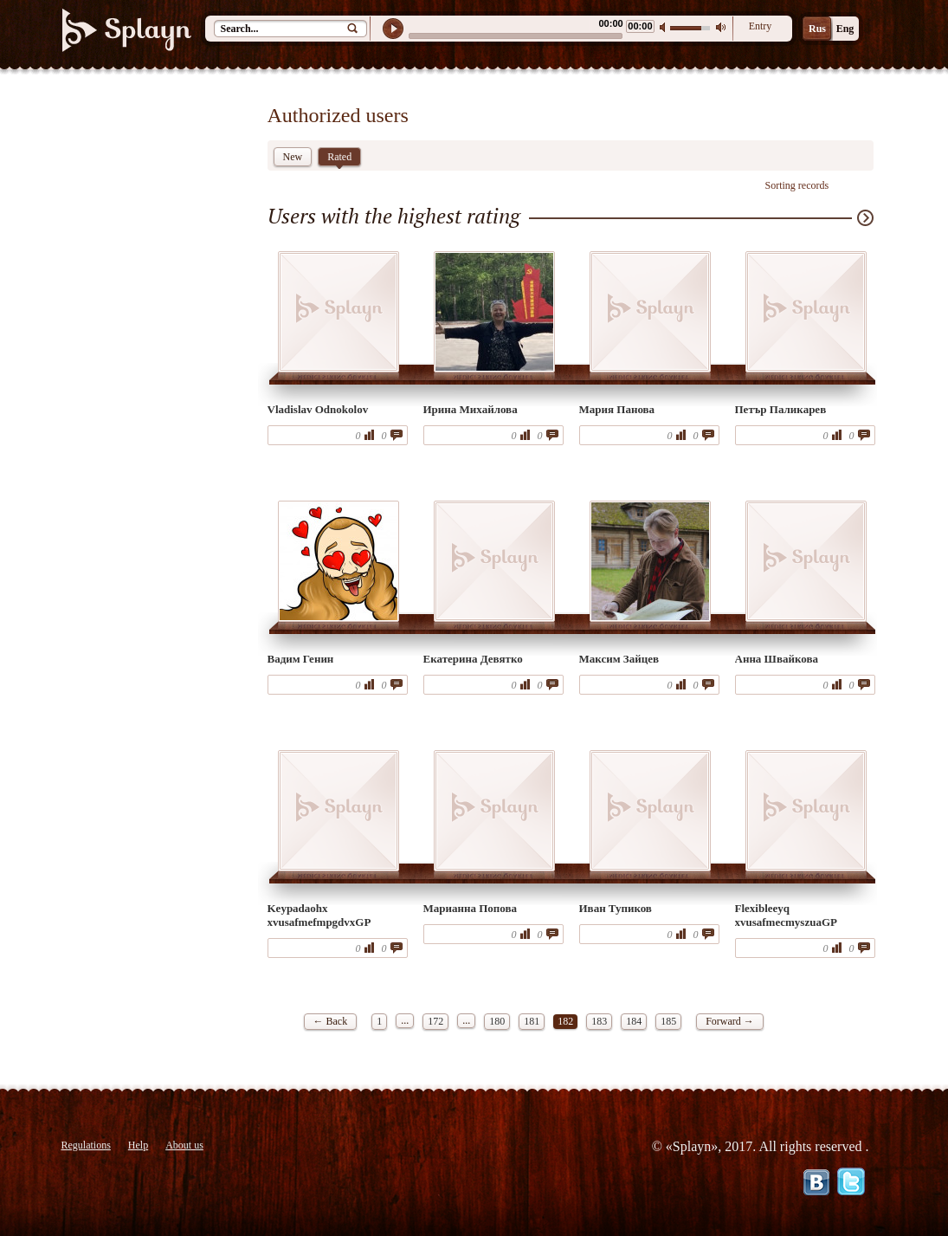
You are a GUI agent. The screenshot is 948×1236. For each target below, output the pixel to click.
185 (668, 1021)
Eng (845, 29)
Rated (339, 158)
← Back (330, 1021)
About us (184, 1145)
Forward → (730, 1021)
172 (435, 1021)
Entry (760, 26)
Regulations (86, 1145)
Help (138, 1145)
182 (565, 1021)
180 (497, 1021)
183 (599, 1021)
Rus (817, 29)
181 (531, 1021)
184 (634, 1021)
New (293, 157)
